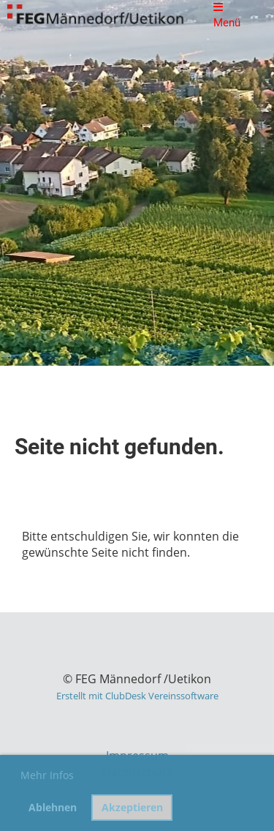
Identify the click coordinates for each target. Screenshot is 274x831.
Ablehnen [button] (52, 807)
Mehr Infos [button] (47, 775)
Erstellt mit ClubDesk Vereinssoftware (137, 695)
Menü (226, 15)
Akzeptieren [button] (132, 807)
